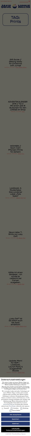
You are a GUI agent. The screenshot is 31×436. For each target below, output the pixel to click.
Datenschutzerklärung (9, 405)
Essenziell (5, 409)
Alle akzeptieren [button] (15, 415)
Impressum (24, 434)
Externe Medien (15, 411)
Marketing (24, 409)
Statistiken (14, 409)
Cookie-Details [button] (8, 434)
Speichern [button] (15, 420)
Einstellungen (12, 407)
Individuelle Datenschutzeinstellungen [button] (15, 430)
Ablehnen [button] (15, 424)
